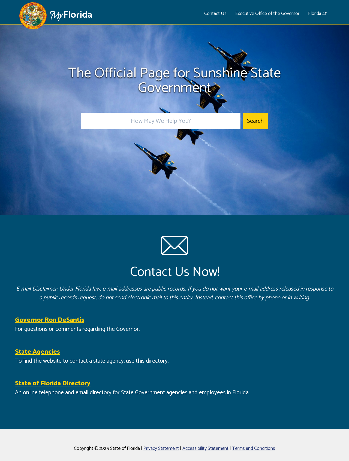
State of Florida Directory (53, 383)
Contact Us (215, 14)
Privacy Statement (161, 448)
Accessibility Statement (205, 448)
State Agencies (37, 352)
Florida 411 (317, 14)
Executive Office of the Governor (267, 14)
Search (255, 121)
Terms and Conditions (253, 448)
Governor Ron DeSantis (49, 320)
